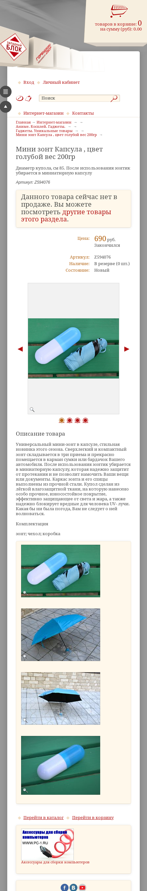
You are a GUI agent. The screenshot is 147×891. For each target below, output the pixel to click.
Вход (28, 82)
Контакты (83, 113)
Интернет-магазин (43, 113)
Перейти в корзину (93, 817)
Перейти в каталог (43, 817)
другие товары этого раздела (66, 215)
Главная (23, 123)
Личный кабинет (61, 82)
